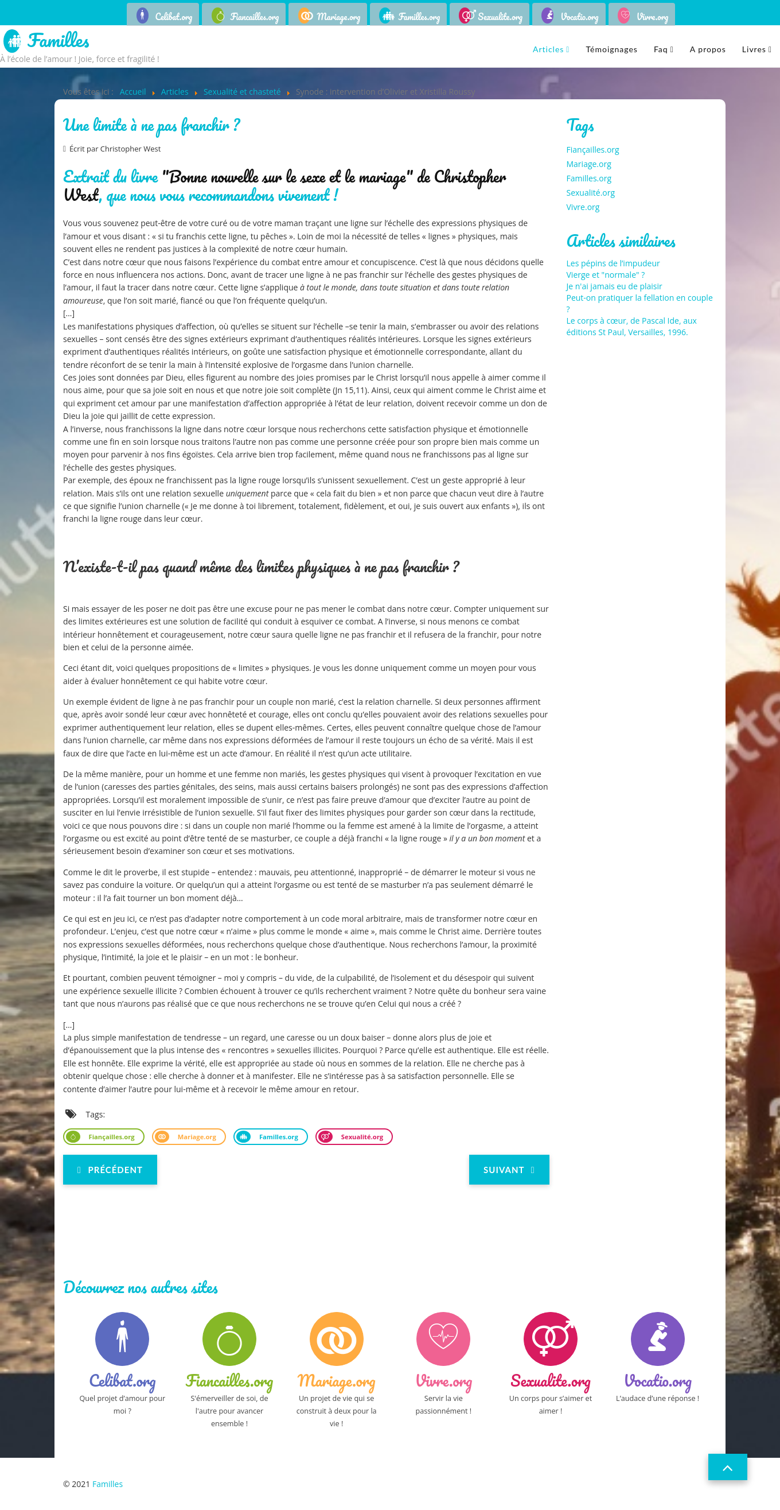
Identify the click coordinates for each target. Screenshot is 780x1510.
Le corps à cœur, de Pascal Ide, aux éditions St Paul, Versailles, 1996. (632, 326)
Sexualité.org (361, 1136)
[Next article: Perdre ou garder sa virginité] (509, 1170)
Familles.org (419, 17)
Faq (661, 49)
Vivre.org (653, 17)
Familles (58, 41)
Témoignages (611, 49)
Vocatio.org (579, 17)
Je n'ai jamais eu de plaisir (614, 286)
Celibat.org (174, 17)
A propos (708, 49)
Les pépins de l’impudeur (613, 263)
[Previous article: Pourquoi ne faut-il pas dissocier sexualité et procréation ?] (110, 1170)
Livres (754, 49)
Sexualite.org (500, 17)
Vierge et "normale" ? (606, 274)
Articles (548, 49)
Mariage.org (339, 17)
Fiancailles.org (255, 17)
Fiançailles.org (111, 1136)
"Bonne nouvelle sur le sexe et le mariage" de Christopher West (284, 186)
